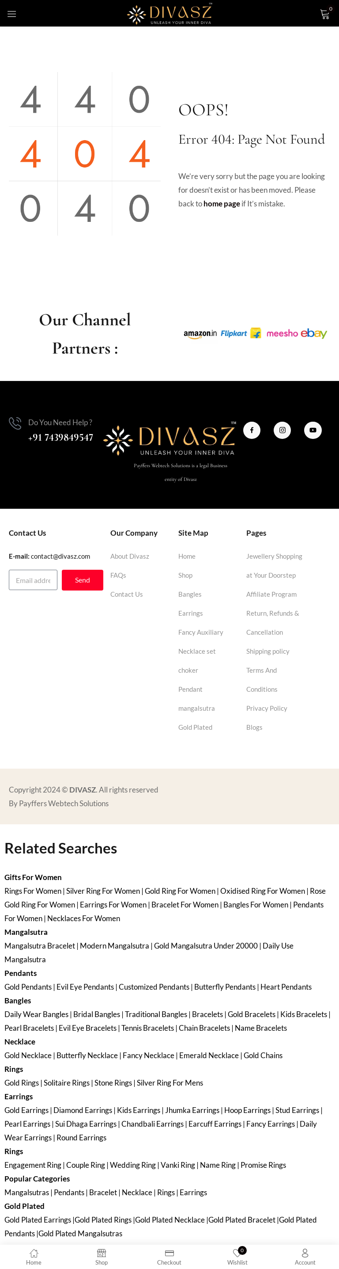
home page (221, 203)
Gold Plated (195, 727)
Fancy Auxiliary (200, 632)
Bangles (190, 594)
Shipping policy (268, 651)
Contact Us (126, 594)
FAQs (118, 575)
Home (187, 556)
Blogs (254, 727)
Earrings (190, 613)
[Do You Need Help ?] (15, 423)
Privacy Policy (266, 708)
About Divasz (129, 556)
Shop (185, 575)
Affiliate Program (271, 594)
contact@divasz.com (60, 556)
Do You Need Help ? (60, 422)
